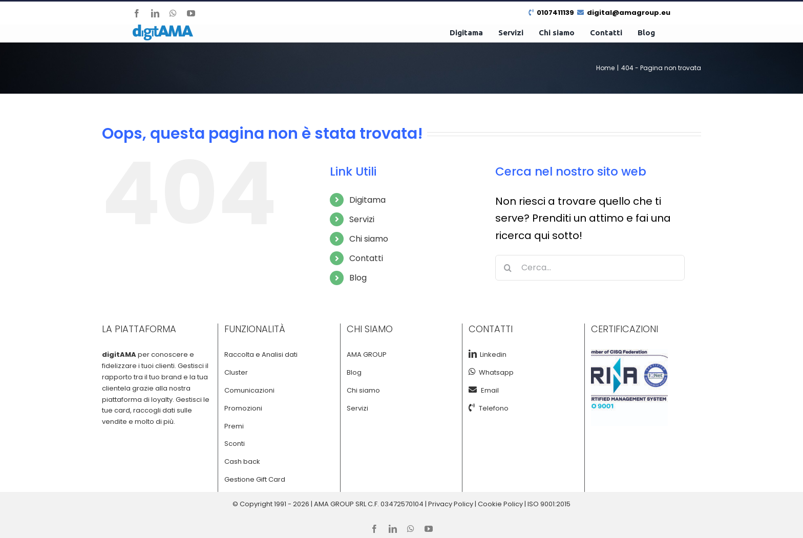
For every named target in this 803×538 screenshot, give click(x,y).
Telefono (494, 408)
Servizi (361, 219)
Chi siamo (368, 239)
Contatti (366, 258)
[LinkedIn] (473, 354)
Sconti (234, 443)
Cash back (242, 461)
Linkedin (491, 354)
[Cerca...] (590, 268)
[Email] (475, 389)
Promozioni (243, 408)
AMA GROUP (367, 354)
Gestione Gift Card (254, 479)
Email (490, 390)
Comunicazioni (249, 390)
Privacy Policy (450, 504)
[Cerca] (508, 268)
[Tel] (474, 407)
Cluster (236, 372)
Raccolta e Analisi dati (261, 354)
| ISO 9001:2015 (547, 504)
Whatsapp (495, 372)
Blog (358, 278)
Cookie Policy (500, 504)
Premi (234, 426)
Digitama (367, 200)
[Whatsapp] (472, 372)
